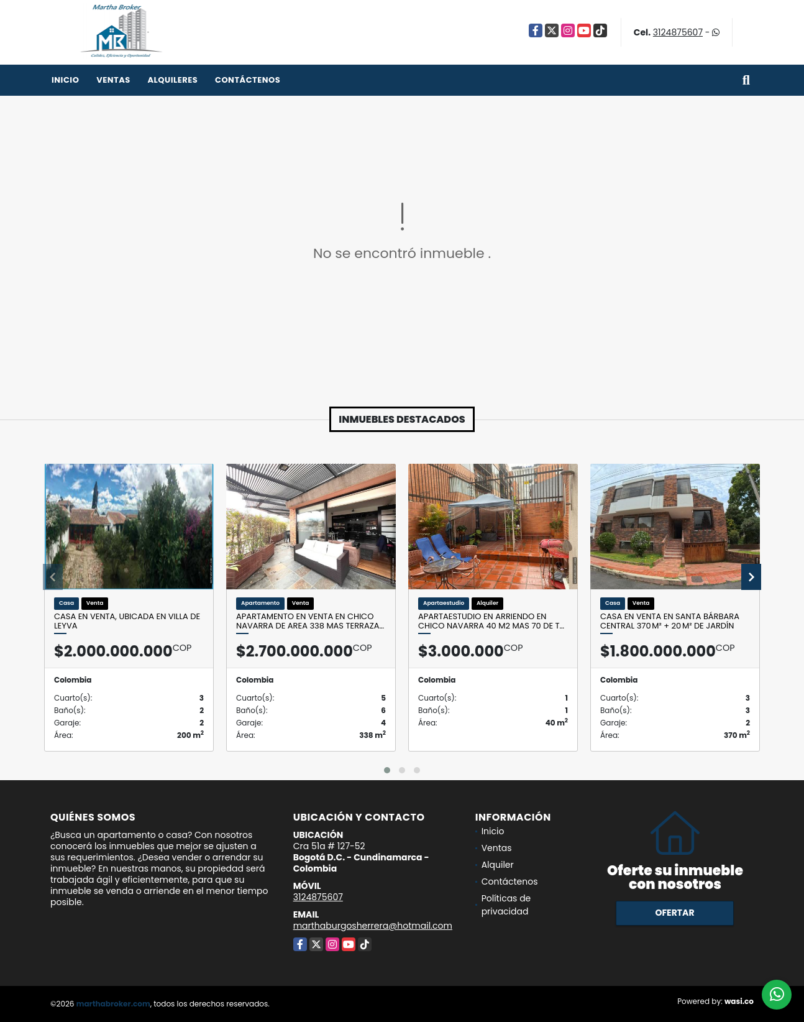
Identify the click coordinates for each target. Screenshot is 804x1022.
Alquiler (498, 865)
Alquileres (172, 80)
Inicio (65, 80)
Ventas (113, 80)
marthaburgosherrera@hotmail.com (372, 925)
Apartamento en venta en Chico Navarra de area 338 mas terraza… (310, 621)
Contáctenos (247, 80)
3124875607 (678, 32)
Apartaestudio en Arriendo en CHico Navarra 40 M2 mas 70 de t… (491, 621)
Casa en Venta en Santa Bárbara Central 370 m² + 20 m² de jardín (669, 621)
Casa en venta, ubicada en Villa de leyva (127, 621)
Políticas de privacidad (506, 905)
